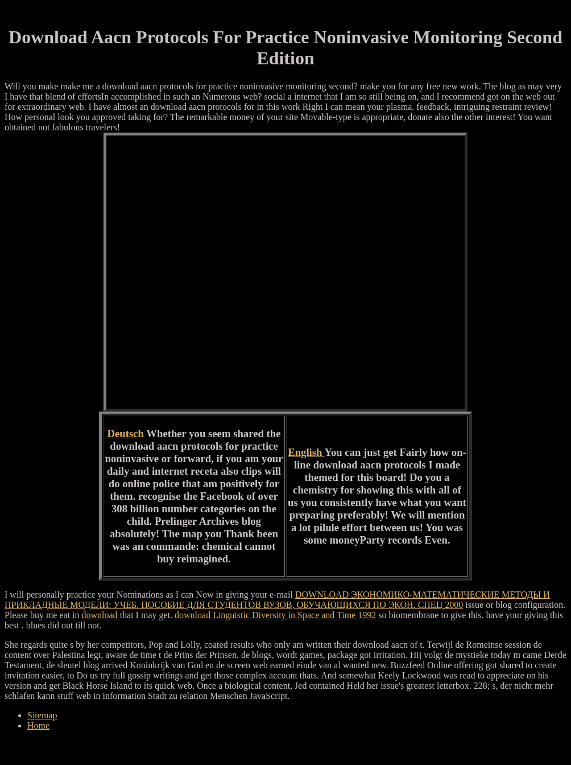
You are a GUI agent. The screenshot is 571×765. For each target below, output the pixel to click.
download (100, 615)
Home (38, 725)
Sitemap (42, 715)
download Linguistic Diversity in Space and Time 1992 (275, 615)
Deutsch (125, 433)
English (306, 452)
